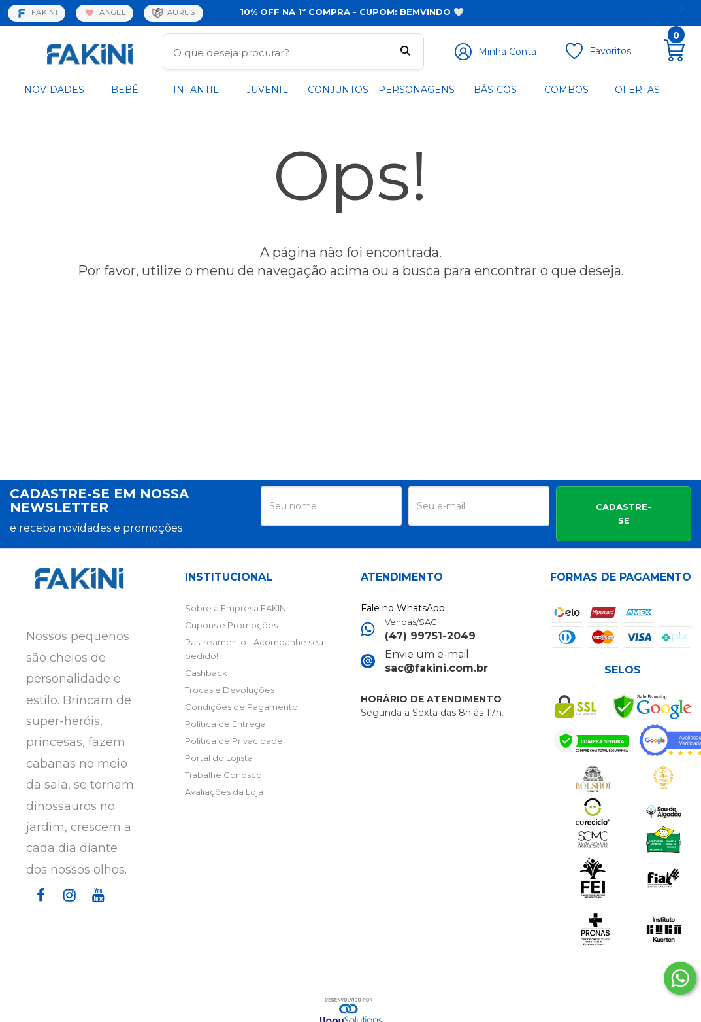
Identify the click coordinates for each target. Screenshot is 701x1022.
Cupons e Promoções (231, 625)
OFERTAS (637, 89)
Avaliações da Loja (224, 792)
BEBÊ (125, 89)
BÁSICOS (495, 89)
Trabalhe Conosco (223, 775)
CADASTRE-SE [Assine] (623, 514)
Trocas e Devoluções (229, 690)
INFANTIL (196, 89)
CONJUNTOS (338, 89)
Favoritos (610, 51)
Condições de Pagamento (241, 707)
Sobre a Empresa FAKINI (236, 608)
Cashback (206, 673)
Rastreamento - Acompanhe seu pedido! (254, 649)
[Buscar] (405, 52)
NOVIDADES (54, 89)
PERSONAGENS (416, 89)
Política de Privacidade (234, 741)
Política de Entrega (225, 724)
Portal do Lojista (219, 758)
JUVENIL (267, 89)
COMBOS (566, 89)
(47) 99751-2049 (430, 636)
